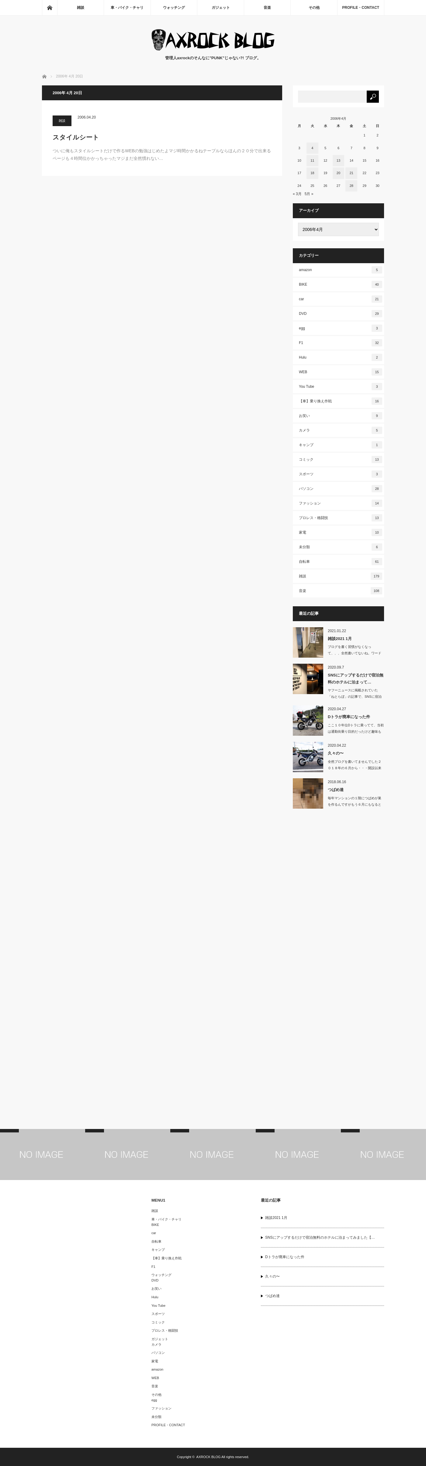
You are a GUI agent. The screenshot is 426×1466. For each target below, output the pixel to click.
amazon (340, 270)
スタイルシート (76, 137)
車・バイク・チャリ (127, 7)
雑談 (80, 7)
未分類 (340, 547)
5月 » (309, 194)
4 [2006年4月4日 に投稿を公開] (312, 148)
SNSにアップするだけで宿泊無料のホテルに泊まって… (355, 678)
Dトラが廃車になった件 (349, 716)
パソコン (340, 488)
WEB (340, 372)
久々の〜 (336, 753)
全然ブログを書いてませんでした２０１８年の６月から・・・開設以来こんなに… (354, 768)
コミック (340, 459)
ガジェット (221, 7)
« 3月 (297, 194)
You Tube (340, 386)
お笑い (340, 415)
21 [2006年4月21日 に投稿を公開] (351, 173)
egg (340, 328)
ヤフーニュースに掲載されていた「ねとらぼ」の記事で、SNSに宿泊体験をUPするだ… (355, 696)
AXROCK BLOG (208, 1457)
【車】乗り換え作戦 (340, 401)
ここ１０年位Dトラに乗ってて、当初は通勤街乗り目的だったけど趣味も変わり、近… (356, 731)
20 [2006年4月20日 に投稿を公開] (338, 173)
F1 (340, 342)
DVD (340, 313)
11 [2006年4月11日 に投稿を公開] (312, 160)
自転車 (340, 561)
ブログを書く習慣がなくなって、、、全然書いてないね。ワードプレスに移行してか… (354, 653)
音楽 (267, 7)
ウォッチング (174, 7)
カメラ (340, 430)
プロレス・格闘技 (340, 517)
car (340, 299)
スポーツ (340, 474)
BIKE (340, 284)
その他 (314, 7)
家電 (340, 532)
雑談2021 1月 (340, 638)
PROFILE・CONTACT (360, 7)
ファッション (340, 503)
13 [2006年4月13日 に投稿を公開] (338, 160)
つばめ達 (336, 789)
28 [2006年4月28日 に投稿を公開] (351, 186)
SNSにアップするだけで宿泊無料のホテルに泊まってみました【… (320, 1237)
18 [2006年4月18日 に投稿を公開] (312, 173)
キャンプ (340, 445)
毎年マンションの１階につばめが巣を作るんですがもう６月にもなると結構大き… (354, 804)
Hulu (340, 357)
